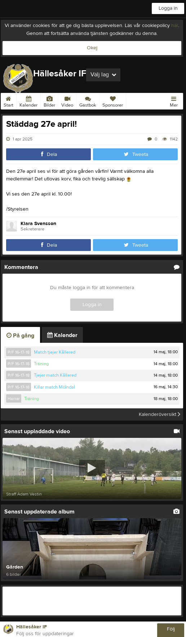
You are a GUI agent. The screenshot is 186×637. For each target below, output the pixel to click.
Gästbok (87, 100)
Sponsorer (112, 100)
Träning (41, 364)
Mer (174, 100)
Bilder (49, 100)
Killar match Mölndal (54, 387)
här (174, 25)
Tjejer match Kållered (55, 375)
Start (8, 100)
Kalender (28, 100)
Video (67, 100)
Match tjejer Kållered (54, 352)
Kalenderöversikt (159, 414)
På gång (20, 335)
